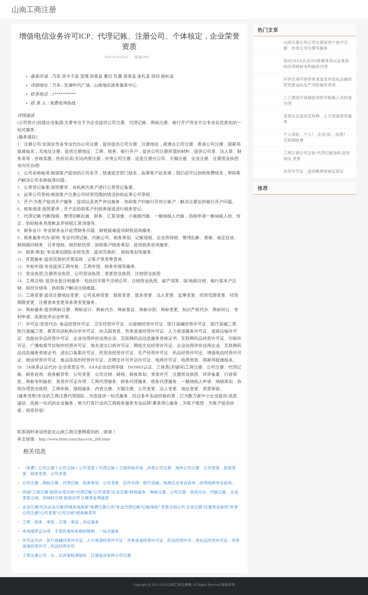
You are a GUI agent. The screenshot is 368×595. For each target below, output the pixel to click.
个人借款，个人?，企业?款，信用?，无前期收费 (316, 137)
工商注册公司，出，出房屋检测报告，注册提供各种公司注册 (76, 555)
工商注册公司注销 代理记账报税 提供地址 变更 (316, 156)
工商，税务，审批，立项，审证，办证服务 (60, 522)
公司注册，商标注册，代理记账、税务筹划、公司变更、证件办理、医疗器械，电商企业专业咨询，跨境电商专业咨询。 (129, 483)
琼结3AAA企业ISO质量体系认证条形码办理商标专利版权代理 (316, 64)
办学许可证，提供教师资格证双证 (313, 171)
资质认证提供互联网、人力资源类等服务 (317, 119)
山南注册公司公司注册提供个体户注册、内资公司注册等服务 (315, 45)
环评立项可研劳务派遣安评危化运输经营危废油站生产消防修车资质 (317, 82)
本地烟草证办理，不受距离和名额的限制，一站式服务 (70, 531)
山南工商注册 (34, 9)
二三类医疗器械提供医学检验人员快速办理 (317, 101)
